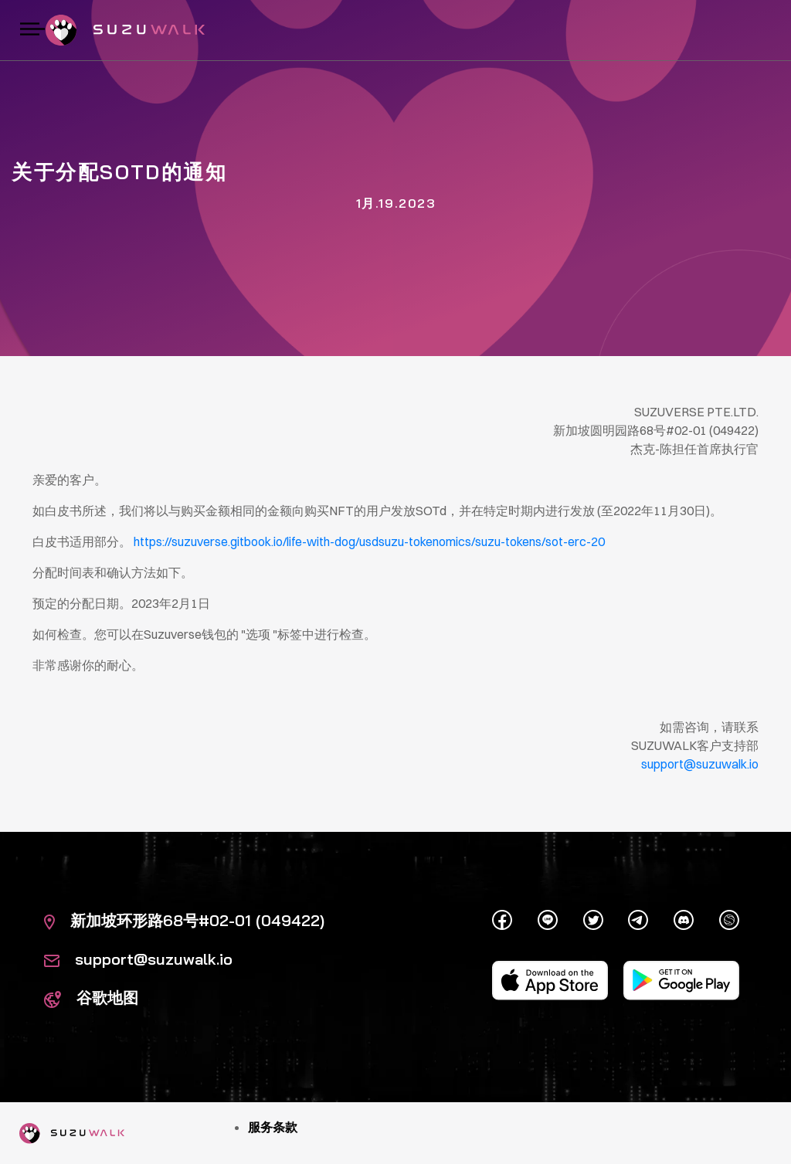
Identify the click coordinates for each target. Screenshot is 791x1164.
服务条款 (272, 1127)
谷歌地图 (91, 997)
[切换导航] (32, 30)
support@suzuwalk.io (138, 959)
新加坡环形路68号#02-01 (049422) (184, 920)
